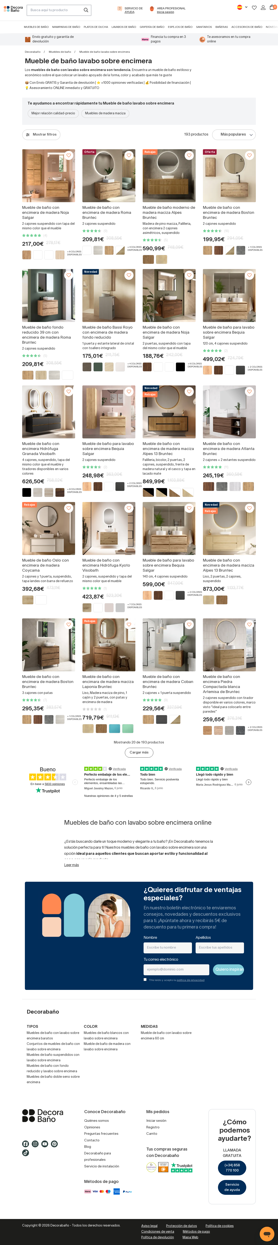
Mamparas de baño (66, 27)
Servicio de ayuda (232, 1187)
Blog (87, 1146)
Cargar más (139, 752)
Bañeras (221, 27)
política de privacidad (191, 980)
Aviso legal (149, 1226)
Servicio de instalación (101, 1166)
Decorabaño (32, 52)
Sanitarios (204, 27)
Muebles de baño (36, 27)
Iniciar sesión (156, 1120)
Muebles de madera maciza (105, 113)
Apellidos (203, 937)
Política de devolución (157, 1237)
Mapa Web (190, 1237)
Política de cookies (220, 1226)
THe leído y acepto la (177, 980)
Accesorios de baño (246, 27)
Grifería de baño (152, 27)
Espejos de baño (180, 27)
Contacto (92, 1140)
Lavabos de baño (124, 27)
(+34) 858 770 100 (232, 1168)
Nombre (150, 937)
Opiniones (92, 1127)
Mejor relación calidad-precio (53, 113)
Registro (153, 1127)
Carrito (151, 1133)
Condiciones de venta (157, 1231)
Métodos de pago (196, 1231)
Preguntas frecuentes (101, 1133)
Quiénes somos (96, 1120)
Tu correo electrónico (161, 959)
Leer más (71, 865)
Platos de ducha (96, 27)
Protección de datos (181, 1226)
